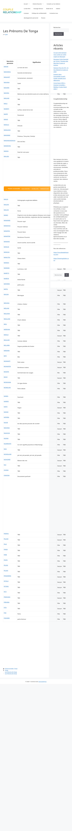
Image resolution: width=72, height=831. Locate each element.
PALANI (6, 539)
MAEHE (6, 66)
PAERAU (6, 533)
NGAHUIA (7, 433)
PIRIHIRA (6, 602)
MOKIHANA (7, 382)
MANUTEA (7, 257)
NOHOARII (7, 459)
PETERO (6, 586)
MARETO (6, 273)
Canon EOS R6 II (25, 188)
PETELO (6, 581)
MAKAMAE (7, 135)
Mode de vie (49, 8)
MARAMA (7, 268)
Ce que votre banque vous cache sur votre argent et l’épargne (59, 55)
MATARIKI (7, 284)
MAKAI (6, 119)
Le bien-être (27, 8)
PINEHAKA (7, 597)
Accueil (27, 4)
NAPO (5, 407)
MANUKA (6, 252)
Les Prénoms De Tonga (11, 672)
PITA (5, 607)
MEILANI (6, 308)
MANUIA (6, 247)
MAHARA (6, 88)
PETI (5, 592)
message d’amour (38, 8)
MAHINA (6, 93)
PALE (5, 544)
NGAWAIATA (7, 444)
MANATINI (7, 236)
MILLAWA (7, 345)
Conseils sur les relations (53, 4)
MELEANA (7, 313)
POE (5, 613)
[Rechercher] (66, 275)
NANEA (6, 396)
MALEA (6, 199)
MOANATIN (7, 366)
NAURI (6, 422)
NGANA (6, 438)
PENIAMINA (7, 576)
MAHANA (7, 82)
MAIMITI (6, 109)
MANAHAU (7, 226)
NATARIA (6, 417)
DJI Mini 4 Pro (35, 188)
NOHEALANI (7, 454)
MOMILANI (7, 387)
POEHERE (7, 618)
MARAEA (6, 263)
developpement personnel (31, 18)
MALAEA (6, 156)
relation (58, 8)
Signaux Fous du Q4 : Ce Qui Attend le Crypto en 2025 (60, 70)
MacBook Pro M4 (44, 188)
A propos (26, 13)
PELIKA (6, 570)
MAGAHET (7, 77)
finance (43, 18)
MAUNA (6, 294)
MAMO (6, 215)
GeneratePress (43, 681)
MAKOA (6, 151)
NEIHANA (7, 428)
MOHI (5, 377)
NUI (5, 465)
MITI (5, 356)
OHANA (6, 470)
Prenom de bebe (9, 668)
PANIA (6, 549)
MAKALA (6, 125)
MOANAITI (7, 361)
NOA (5, 449)
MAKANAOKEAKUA (9, 140)
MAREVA (6, 278)
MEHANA (6, 303)
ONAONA (7, 475)
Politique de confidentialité (39, 13)
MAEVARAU (7, 72)
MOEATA (6, 372)
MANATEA (7, 231)
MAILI (5, 103)
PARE (5, 555)
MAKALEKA (7, 130)
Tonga (15, 668)
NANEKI (6, 401)
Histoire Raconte (39, 4)
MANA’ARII (7, 220)
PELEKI (6, 565)
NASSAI (6, 412)
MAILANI (6, 98)
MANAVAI (7, 241)
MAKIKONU (7, 146)
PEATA (6, 560)
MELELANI (7, 319)
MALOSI (6, 210)
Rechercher (56, 27)
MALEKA (6, 204)
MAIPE (6, 114)
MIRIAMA (7, 350)
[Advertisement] (25, 49)
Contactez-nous (53, 13)
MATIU (6, 289)
